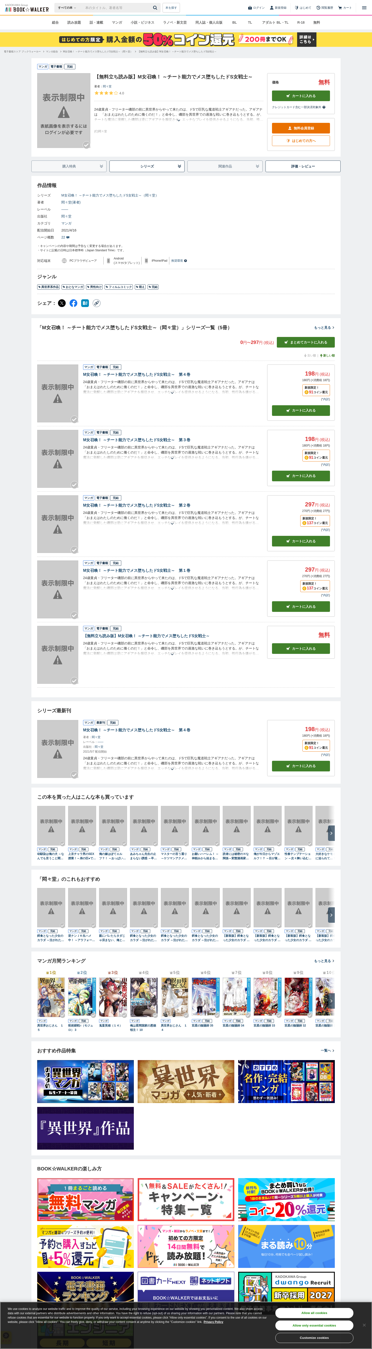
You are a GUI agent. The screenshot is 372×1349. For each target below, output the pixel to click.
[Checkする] (86, 145)
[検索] (155, 7)
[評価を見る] (109, 93)
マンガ (117, 22)
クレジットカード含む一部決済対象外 (299, 107)
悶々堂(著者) (70, 202)
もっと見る (324, 327)
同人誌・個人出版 (208, 22)
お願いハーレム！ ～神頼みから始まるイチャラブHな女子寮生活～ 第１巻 (205, 856)
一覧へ (328, 1050)
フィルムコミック (119, 287)
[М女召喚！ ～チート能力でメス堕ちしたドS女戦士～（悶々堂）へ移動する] (98, 51)
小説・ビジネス (142, 22)
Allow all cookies (314, 1313)
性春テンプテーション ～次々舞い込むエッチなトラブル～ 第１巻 (298, 856)
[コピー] (96, 303)
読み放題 (74, 22)
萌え (140, 287)
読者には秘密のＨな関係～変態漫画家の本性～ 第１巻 (236, 856)
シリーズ (161, 166)
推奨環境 (179, 260)
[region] (186, 1325)
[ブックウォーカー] (26, 8)
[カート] (345, 8)
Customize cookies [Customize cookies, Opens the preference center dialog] (314, 1338)
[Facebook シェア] (73, 303)
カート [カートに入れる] (301, 410)
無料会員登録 (301, 128)
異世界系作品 (48, 287)
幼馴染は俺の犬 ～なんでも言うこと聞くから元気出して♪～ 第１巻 (51, 856)
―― (64, 209)
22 (65, 237)
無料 (316, 22)
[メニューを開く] (364, 7)
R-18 (301, 22)
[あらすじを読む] (178, 114)
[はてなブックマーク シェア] (85, 303)
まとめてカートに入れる (305, 342)
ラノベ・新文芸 (175, 22)
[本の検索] (68, 7)
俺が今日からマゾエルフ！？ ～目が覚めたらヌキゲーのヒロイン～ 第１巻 (267, 856)
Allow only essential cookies (314, 1325)
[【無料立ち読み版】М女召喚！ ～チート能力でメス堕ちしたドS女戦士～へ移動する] (177, 51)
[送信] (155, 7)
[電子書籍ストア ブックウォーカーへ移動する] (22, 51)
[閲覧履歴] (324, 8)
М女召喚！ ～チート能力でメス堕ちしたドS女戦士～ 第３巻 (136, 440)
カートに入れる (301, 96)
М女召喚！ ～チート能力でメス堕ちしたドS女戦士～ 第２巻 (136, 505)
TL (250, 22)
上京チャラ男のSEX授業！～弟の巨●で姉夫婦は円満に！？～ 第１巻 (82, 856)
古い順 (309, 355)
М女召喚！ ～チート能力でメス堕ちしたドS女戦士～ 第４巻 (136, 374)
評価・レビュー (303, 166)
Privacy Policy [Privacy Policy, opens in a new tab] (213, 1322)
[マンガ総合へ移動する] (52, 51)
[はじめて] (302, 8)
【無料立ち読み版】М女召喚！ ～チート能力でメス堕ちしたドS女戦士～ (146, 636)
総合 (55, 22)
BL (234, 22)
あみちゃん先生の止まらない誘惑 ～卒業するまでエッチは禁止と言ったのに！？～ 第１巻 (143, 856)
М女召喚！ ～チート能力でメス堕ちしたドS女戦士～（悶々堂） (110, 195)
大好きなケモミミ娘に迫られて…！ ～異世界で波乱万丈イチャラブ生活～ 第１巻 (328, 856)
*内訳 (325, 399)
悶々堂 (107, 86)
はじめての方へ (301, 141)
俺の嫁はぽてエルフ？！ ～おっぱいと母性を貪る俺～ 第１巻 (112, 856)
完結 (153, 287)
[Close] (364, 1325)
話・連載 (96, 22)
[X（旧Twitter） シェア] (62, 303)
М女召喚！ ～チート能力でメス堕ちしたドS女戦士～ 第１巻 (136, 570)
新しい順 (327, 355)
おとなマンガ (73, 287)
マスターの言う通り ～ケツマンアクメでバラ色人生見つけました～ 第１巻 (174, 856)
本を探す (171, 7)
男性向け (94, 287)
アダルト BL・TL (275, 22)
